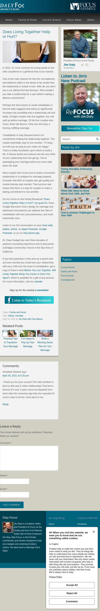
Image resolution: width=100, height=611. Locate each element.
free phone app (31, 233)
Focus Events (67, 276)
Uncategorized (67, 280)
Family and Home (18, 312)
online (14, 229)
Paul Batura (70, 68)
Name (4, 475)
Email (3, 489)
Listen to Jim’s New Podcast (74, 78)
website (38, 281)
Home (51, 524)
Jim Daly (17, 6)
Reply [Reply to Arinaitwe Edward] (6, 404)
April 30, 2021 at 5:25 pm (16, 375)
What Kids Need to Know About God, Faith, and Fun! (75, 192)
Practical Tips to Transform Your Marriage (10, 339)
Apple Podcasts (29, 229)
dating (11, 316)
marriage (19, 316)
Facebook (82, 524)
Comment (6, 443)
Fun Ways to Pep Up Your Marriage (28, 339)
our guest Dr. (42, 203)
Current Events (68, 267)
